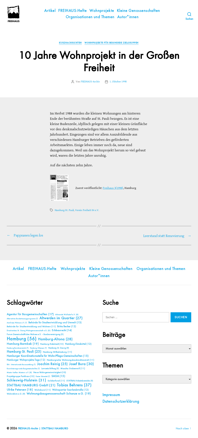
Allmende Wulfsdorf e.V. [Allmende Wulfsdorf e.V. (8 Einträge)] (66, 315)
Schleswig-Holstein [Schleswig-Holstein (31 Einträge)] (26, 380)
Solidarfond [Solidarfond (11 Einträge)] (56, 381)
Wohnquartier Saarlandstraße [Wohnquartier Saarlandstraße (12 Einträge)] (70, 390)
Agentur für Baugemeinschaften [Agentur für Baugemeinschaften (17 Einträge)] (30, 314)
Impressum (111, 395)
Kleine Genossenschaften (138, 11)
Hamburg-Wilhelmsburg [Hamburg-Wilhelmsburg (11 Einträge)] (57, 352)
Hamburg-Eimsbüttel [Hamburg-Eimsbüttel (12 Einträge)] (78, 344)
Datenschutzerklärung (120, 401)
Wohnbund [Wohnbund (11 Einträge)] (42, 390)
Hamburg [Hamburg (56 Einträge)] (22, 338)
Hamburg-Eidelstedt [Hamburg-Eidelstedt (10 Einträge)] (52, 344)
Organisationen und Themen (90, 17)
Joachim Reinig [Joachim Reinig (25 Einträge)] (52, 364)
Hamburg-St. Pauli (64, 210)
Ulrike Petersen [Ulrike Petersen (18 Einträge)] (20, 389)
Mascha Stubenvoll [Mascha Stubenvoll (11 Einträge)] (72, 368)
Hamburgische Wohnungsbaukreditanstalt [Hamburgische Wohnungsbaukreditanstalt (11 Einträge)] (70, 360)
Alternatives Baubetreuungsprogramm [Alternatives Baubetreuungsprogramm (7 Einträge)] (22, 319)
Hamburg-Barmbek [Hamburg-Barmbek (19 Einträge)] (23, 343)
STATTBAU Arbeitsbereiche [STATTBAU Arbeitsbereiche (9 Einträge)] (79, 381)
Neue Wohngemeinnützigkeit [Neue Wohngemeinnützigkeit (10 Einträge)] (49, 372)
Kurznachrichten (70, 43)
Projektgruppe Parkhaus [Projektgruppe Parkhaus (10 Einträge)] (20, 376)
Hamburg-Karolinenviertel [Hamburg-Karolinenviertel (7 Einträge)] (17, 348)
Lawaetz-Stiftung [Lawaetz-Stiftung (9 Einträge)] (50, 368)
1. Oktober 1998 (118, 82)
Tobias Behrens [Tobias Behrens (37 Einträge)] (74, 385)
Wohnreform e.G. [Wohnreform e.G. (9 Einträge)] (16, 394)
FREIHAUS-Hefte (72, 11)
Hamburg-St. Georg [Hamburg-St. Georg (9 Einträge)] (58, 348)
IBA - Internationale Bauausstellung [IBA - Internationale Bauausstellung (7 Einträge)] (21, 364)
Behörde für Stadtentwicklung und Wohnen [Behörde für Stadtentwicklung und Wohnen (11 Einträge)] (31, 326)
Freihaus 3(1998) (113, 188)
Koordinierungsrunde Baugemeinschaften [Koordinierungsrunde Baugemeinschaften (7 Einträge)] (23, 369)
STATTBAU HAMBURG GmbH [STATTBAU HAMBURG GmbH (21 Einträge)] (31, 385)
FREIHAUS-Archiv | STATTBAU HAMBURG (44, 428)
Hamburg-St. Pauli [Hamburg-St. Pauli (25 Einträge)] (24, 352)
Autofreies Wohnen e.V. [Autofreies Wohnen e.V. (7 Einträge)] (17, 323)
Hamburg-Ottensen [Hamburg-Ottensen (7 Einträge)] (38, 348)
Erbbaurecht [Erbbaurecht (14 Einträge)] (62, 330)
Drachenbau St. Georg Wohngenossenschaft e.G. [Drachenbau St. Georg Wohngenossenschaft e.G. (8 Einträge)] (28, 331)
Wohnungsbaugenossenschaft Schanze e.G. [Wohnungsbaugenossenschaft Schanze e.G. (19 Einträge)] (59, 393)
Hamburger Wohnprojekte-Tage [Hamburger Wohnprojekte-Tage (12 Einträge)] (26, 360)
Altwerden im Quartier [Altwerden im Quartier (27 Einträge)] (61, 318)
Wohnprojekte (101, 11)
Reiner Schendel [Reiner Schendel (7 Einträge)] (43, 376)
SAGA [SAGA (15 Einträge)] (58, 376)
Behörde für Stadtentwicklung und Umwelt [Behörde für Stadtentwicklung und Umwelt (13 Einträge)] (55, 322)
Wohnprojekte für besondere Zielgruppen (112, 43)
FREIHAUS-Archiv (90, 82)
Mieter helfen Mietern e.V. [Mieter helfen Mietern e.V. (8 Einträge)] (19, 373)
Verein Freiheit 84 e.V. (87, 210)
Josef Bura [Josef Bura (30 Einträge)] (81, 364)
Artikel (50, 11)
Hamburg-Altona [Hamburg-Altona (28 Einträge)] (55, 339)
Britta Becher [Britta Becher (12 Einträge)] (66, 326)
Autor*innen (128, 17)
